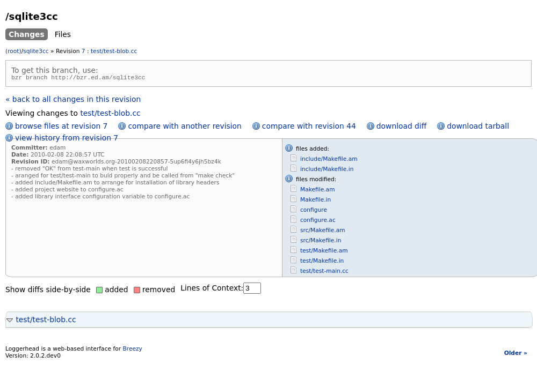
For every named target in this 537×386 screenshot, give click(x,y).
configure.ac (318, 221)
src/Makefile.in (320, 242)
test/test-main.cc (324, 272)
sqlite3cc (35, 51)
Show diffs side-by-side (48, 291)
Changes (27, 34)
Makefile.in (315, 201)
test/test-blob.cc (114, 51)
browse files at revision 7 (61, 127)
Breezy (132, 350)
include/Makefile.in (326, 170)
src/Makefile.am (322, 231)
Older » (515, 354)
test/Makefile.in (322, 262)
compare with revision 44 (309, 127)
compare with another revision (184, 127)
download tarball (478, 127)
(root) (13, 51)
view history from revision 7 (66, 139)
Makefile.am (317, 191)
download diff (401, 127)
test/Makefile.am (324, 252)
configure (313, 211)
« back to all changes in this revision (73, 100)
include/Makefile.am (329, 160)
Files (63, 34)
